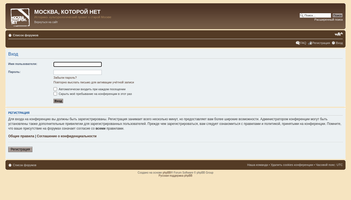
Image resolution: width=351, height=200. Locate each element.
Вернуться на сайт (46, 22)
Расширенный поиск (328, 19)
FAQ (303, 43)
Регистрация (321, 43)
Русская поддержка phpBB (175, 175)
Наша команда (257, 164)
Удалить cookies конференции (292, 164)
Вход (339, 43)
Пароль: (14, 71)
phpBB (167, 172)
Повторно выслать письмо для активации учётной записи (93, 82)
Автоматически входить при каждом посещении (89, 89)
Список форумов (25, 35)
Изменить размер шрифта (339, 34)
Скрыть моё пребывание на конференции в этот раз (92, 93)
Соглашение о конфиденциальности (67, 136)
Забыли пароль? (65, 77)
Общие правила (21, 136)
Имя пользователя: (22, 63)
